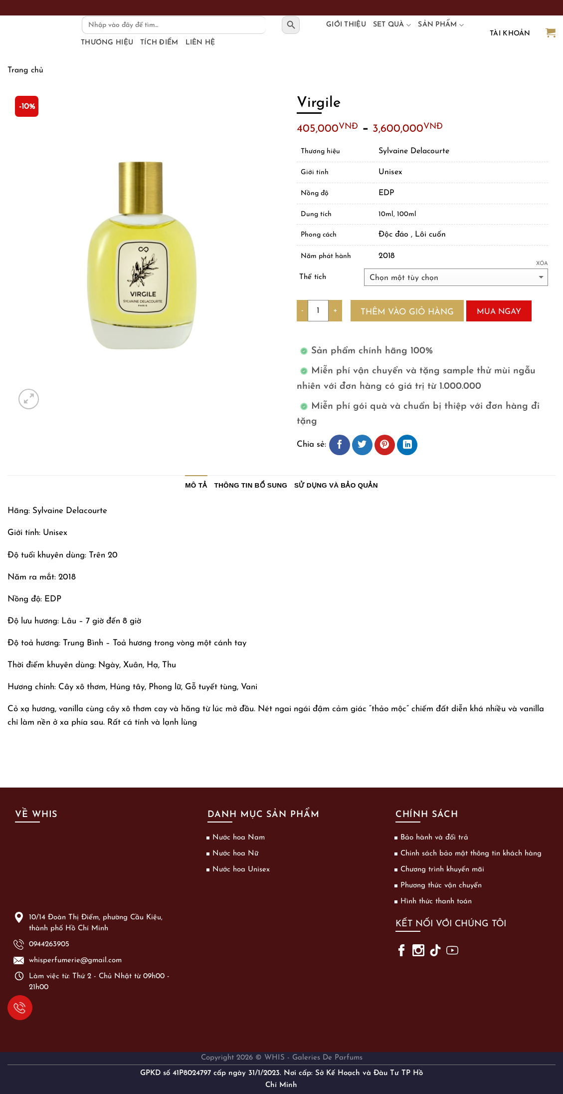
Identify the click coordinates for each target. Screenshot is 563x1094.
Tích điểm (159, 42)
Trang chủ (25, 70)
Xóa (542, 264)
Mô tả (196, 485)
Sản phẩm (441, 25)
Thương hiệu (107, 42)
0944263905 (16, 1006)
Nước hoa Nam (238, 837)
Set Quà (392, 25)
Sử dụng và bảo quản (336, 485)
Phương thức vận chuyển (441, 885)
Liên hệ (200, 42)
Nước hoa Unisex (241, 869)
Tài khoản (510, 33)
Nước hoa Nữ (235, 853)
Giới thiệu (346, 24)
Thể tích (312, 277)
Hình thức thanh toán (436, 901)
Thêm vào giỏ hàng (407, 312)
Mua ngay (499, 312)
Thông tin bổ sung (251, 485)
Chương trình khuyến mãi (442, 869)
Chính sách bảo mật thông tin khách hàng (471, 853)
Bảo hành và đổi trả (434, 837)
